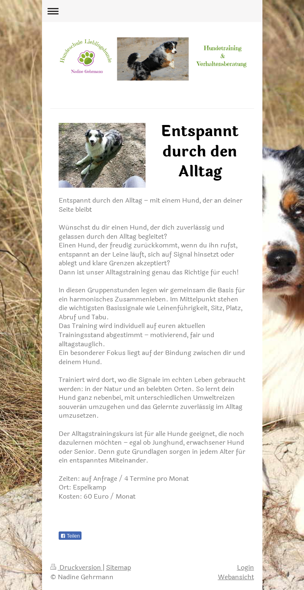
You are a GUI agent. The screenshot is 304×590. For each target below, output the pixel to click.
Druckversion (76, 567)
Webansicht (236, 577)
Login (245, 567)
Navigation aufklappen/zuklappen (152, 11)
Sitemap (118, 567)
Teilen (70, 536)
